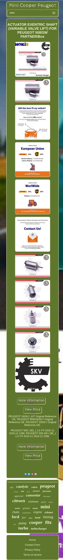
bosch (51, 502)
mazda (35, 508)
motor (17, 508)
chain (15, 512)
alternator (47, 496)
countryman (26, 513)
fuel (24, 517)
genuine (26, 508)
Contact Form (32, 544)
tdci (11, 487)
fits (48, 522)
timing (48, 517)
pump (23, 523)
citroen (18, 500)
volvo (34, 487)
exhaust (49, 512)
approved (18, 496)
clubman (33, 501)
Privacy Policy (32, 549)
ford (15, 517)
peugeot (47, 486)
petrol (43, 502)
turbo (23, 528)
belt (22, 491)
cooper (35, 522)
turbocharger (39, 528)
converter (33, 495)
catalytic (22, 487)
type (14, 524)
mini (45, 506)
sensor (36, 490)
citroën (16, 492)
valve (30, 518)
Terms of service (32, 554)
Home (32, 540)
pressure (47, 491)
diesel (28, 492)
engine (37, 512)
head (37, 517)
